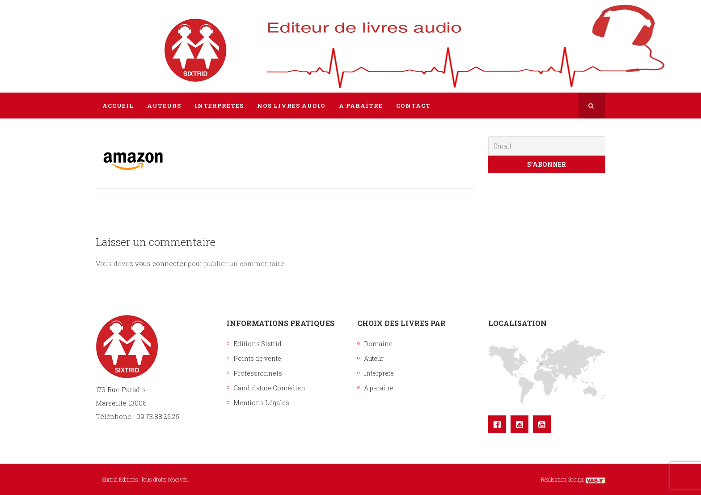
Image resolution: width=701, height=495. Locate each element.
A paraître (378, 388)
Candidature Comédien (269, 388)
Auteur (374, 358)
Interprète (379, 373)
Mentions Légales (261, 402)
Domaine (378, 343)
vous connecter (160, 263)
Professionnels (257, 373)
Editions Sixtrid (257, 343)
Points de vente (257, 358)
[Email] (547, 146)
